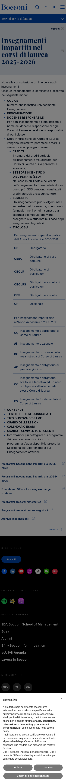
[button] (61, 698)
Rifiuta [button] (18, 767)
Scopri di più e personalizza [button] (33, 775)
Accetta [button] (48, 767)
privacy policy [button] (10, 714)
